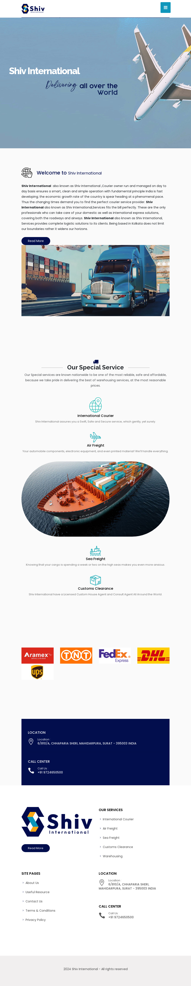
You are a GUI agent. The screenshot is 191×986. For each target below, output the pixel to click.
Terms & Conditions (40, 910)
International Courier (95, 415)
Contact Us (34, 901)
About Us (32, 883)
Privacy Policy (36, 920)
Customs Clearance (95, 588)
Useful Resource (38, 892)
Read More (36, 241)
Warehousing (113, 856)
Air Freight (95, 445)
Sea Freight (95, 558)
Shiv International (85, 969)
